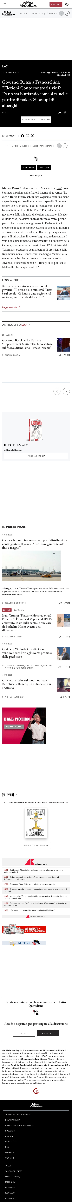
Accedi (24, 1033)
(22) (67, 112)
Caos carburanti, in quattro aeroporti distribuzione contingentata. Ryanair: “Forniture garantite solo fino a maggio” (34, 544)
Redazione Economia (14, 603)
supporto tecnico (24, 1082)
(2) (67, 697)
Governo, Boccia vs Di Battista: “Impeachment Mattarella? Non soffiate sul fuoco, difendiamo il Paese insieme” (27, 344)
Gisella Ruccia (11, 355)
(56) (67, 355)
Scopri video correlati (36, 119)
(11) (67, 603)
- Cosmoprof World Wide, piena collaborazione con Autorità (29, 884)
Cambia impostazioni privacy (19, 1125)
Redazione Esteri (12, 637)
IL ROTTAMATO (16, 445)
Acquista (36, 456)
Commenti (9, 136)
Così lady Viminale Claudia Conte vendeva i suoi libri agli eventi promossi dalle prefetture (27, 653)
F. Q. (5, 112)
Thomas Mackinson (13, 697)
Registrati (48, 1033)
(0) (67, 637)
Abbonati (56, 4)
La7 (4, 66)
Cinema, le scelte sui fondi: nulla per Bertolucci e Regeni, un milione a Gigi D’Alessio (26, 684)
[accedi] (67, 4)
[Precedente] (56, 391)
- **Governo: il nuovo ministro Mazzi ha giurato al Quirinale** (29, 910)
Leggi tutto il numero (36, 845)
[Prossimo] (66, 391)
